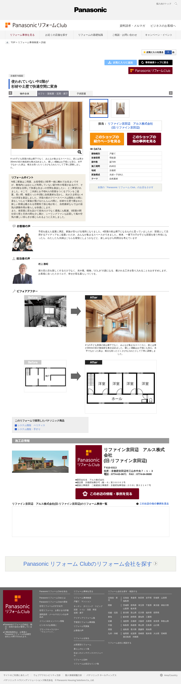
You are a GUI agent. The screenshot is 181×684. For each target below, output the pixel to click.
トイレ (82, 610)
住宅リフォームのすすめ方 (51, 606)
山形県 (164, 598)
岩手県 (149, 598)
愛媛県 (141, 629)
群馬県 (133, 605)
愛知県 (141, 617)
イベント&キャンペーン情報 (51, 621)
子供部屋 (81, 93)
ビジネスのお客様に (48, 625)
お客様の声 (78, 630)
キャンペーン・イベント (158, 34)
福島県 (126, 601)
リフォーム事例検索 (28, 42)
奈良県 (156, 621)
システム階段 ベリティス (31, 425)
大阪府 (141, 621)
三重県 (149, 617)
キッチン (77, 606)
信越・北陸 (113, 613)
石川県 (141, 613)
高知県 (149, 629)
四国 (110, 629)
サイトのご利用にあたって (16, 675)
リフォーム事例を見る (22, 34)
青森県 (133, 598)
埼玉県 (141, 605)
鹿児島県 (127, 637)
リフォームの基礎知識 (90, 34)
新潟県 (126, 613)
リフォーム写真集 (81, 626)
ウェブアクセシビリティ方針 (47, 675)
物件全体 (24, 93)
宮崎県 (164, 633)
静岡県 (133, 617)
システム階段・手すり (28, 429)
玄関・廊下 (78, 613)
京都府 (133, 621)
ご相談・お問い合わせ (124, 34)
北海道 (126, 598)
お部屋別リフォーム (82, 645)
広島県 (149, 625)
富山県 (133, 613)
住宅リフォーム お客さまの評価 (54, 610)
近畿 (110, 621)
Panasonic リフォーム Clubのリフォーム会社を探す (87, 564)
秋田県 (141, 598)
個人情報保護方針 (73, 675)
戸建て (77, 601)
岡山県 (141, 625)
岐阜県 (126, 617)
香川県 (133, 629)
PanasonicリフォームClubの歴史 (53, 602)
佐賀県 (133, 633)
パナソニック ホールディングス (101, 675)
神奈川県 (165, 605)
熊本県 (149, 633)
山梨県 (126, 608)
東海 (110, 617)
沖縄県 (135, 637)
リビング (99, 606)
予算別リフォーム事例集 (84, 622)
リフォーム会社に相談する (119, 643)
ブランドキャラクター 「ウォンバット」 (49, 630)
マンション (86, 601)
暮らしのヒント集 (81, 649)
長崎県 (141, 633)
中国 (110, 625)
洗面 (89, 610)
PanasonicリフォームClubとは (52, 598)
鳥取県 (126, 625)
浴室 (76, 610)
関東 (110, 605)
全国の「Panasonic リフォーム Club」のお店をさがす (126, 187)
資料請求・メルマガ (132, 25)
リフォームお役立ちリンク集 (86, 664)
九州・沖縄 (113, 633)
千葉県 (149, 605)
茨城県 (126, 605)
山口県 (156, 625)
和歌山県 (165, 621)
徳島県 (126, 629)
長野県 (156, 613)
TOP (13, 42)
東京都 (156, 605)
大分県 (156, 633)
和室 (95, 610)
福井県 (149, 613)
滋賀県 (126, 621)
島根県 (133, 625)
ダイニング (88, 606)
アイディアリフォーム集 (84, 618)
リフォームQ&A (80, 660)
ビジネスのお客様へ (163, 25)
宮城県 (156, 598)
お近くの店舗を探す (56, 34)
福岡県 (126, 633)
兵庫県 (149, 621)
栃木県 (133, 608)
